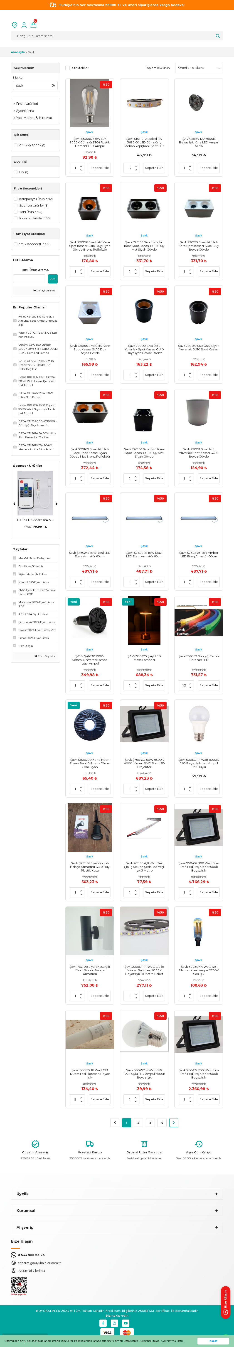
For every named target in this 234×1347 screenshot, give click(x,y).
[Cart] (33, 25)
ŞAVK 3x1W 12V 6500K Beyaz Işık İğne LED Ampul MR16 (199, 142)
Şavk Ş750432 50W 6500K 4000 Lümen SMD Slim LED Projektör (144, 763)
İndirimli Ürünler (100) (35, 218)
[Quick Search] (29, 280)
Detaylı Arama (44, 292)
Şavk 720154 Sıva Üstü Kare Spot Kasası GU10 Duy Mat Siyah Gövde (144, 452)
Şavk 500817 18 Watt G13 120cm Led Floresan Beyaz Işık (90, 1073)
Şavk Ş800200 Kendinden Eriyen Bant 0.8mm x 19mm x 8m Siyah (90, 763)
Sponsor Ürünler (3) (33, 206)
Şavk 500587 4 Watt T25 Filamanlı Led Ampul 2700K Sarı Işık (199, 970)
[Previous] (14, 505)
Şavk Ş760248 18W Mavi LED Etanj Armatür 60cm (144, 554)
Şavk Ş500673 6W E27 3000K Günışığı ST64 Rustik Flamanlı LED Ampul (90, 142)
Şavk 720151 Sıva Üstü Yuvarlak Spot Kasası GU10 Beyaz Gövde (198, 452)
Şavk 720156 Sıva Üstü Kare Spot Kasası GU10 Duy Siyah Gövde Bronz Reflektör (90, 245)
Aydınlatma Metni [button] (172, 1340)
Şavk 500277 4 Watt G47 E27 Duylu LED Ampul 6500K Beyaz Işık (144, 1073)
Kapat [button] (213, 1341)
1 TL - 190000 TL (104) (34, 245)
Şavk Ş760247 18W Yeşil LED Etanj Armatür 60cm (90, 554)
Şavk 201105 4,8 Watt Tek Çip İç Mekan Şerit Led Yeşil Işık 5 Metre (144, 866)
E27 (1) (23, 172)
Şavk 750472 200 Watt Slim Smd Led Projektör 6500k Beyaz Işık (199, 1073)
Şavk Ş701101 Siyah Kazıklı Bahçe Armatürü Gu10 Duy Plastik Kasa (89, 866)
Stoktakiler (80, 68)
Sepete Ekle (100, 168)
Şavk (31, 52)
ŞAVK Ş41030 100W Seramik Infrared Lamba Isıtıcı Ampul (90, 659)
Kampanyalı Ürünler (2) (36, 199)
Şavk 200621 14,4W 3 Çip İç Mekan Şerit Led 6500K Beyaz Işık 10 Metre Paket (144, 970)
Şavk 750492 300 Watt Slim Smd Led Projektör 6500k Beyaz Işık (199, 866)
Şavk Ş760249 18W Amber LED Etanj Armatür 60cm (198, 554)
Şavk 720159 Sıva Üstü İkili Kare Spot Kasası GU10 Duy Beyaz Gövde (199, 245)
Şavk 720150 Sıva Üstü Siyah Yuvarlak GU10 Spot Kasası (198, 347)
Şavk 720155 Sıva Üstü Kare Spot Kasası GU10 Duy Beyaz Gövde (90, 349)
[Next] (56, 505)
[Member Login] (24, 25)
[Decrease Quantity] (81, 170)
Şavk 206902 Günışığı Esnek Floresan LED (198, 658)
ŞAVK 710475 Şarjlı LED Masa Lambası (144, 658)
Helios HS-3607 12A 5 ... (35, 521)
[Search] (117, 35)
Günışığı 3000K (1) (32, 145)
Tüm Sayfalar (45, 657)
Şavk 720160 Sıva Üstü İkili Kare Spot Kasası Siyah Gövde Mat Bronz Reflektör (89, 452)
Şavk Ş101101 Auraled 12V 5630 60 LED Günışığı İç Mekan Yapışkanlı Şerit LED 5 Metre (144, 142)
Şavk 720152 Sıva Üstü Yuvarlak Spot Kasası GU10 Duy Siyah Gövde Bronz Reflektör (144, 349)
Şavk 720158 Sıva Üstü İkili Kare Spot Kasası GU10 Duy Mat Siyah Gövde (144, 245)
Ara (52, 280)
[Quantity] (75, 168)
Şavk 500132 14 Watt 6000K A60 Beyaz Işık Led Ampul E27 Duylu (198, 763)
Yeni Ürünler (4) (30, 212)
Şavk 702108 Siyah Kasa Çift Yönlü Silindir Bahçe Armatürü (89, 970)
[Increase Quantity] (81, 166)
